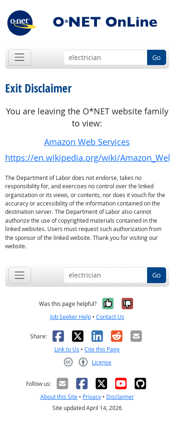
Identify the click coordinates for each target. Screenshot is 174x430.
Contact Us (110, 317)
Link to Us (66, 349)
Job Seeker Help (70, 317)
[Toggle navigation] (19, 57)
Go (156, 57)
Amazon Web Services (87, 142)
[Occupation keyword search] (106, 58)
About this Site (58, 397)
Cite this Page (102, 349)
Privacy (92, 397)
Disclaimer (120, 397)
